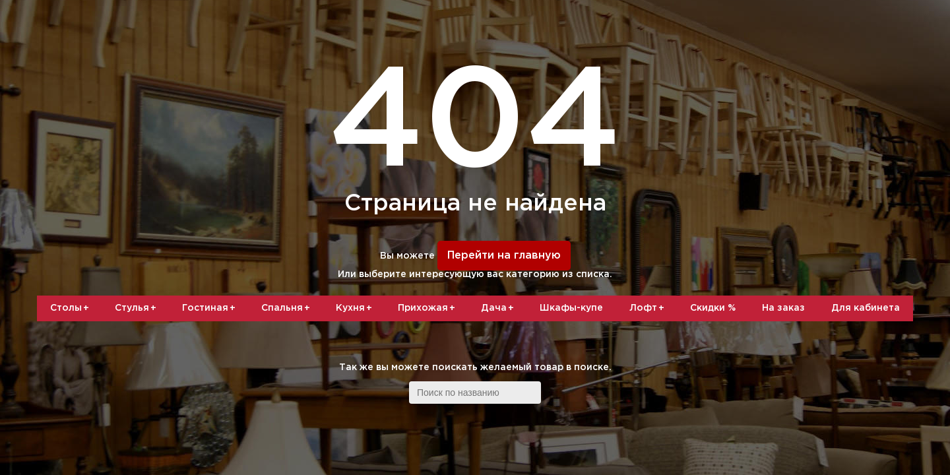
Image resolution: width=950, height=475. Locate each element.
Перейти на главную (504, 256)
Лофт (649, 308)
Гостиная (211, 308)
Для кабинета (865, 308)
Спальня (288, 308)
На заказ (783, 308)
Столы (72, 308)
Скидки (713, 308)
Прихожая (429, 308)
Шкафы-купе (571, 308)
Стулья (138, 308)
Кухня (356, 308)
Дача (500, 308)
